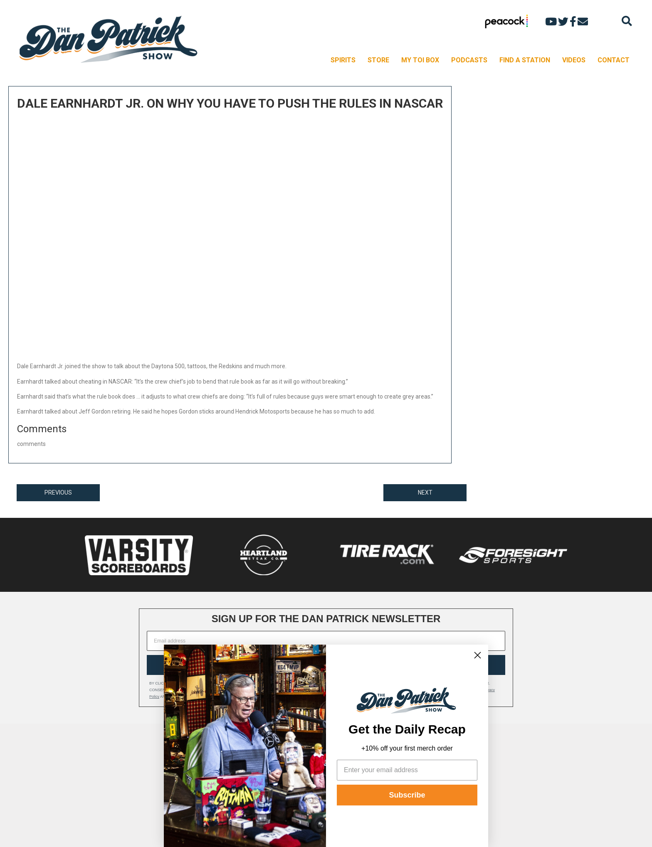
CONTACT (614, 60)
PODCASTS (469, 60)
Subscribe (407, 795)
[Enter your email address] (407, 770)
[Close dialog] (477, 655)
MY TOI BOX (420, 60)
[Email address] (326, 641)
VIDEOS (573, 60)
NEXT (425, 492)
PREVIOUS (58, 492)
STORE (378, 60)
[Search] (626, 21)
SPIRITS (343, 60)
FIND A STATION (524, 60)
